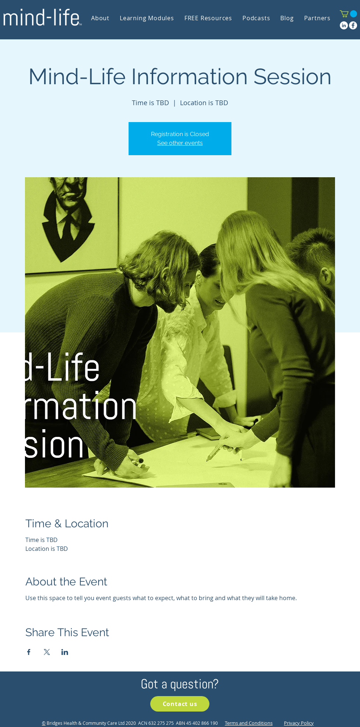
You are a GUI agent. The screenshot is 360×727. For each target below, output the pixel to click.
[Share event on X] (46, 652)
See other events (180, 142)
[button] (348, 13)
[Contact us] (179, 704)
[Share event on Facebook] (28, 652)
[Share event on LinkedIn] (64, 652)
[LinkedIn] (344, 25)
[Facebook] (353, 25)
